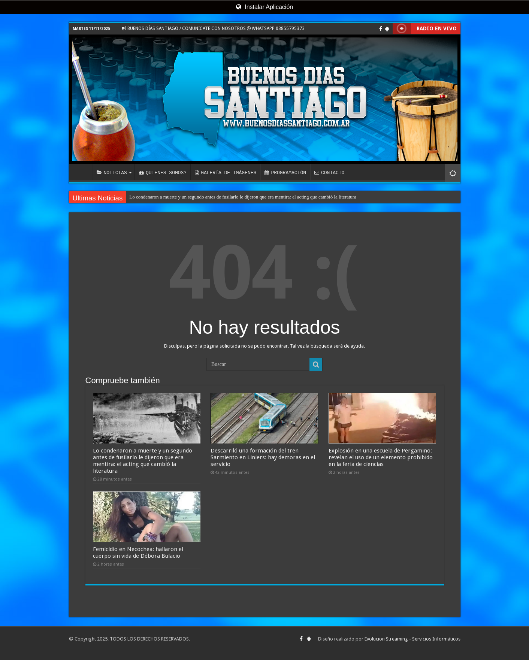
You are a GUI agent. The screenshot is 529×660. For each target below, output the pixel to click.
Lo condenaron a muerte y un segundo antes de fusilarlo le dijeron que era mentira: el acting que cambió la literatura (242, 197)
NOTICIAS (112, 172)
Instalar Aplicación (264, 7)
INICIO (82, 172)
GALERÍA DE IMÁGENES (225, 172)
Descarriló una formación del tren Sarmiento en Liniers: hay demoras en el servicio (263, 457)
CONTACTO (329, 172)
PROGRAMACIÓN (285, 172)
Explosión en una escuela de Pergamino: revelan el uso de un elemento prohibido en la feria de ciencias (381, 457)
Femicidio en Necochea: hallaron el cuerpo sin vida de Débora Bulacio (138, 552)
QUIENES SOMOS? (163, 172)
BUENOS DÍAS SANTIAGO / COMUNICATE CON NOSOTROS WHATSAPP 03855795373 (213, 28)
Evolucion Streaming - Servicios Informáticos (412, 639)
